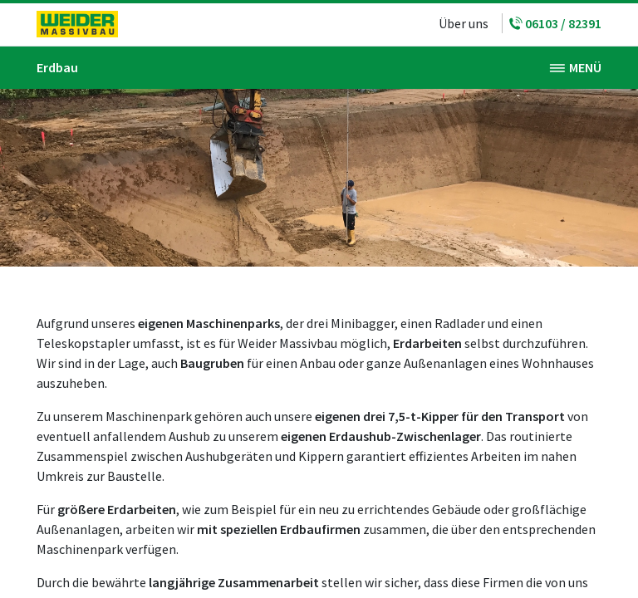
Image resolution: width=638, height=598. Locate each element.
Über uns (463, 23)
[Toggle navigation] (575, 67)
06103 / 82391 (555, 23)
